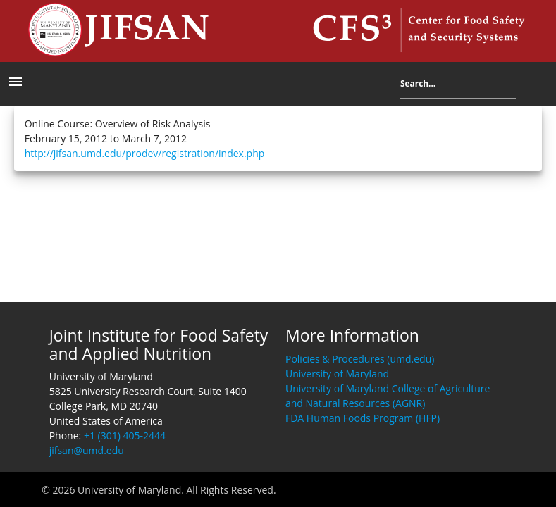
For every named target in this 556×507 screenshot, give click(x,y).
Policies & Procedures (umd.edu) (359, 358)
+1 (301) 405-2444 (125, 435)
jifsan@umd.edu (86, 450)
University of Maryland (337, 373)
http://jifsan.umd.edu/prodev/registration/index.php (145, 153)
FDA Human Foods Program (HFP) (362, 418)
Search (526, 86)
